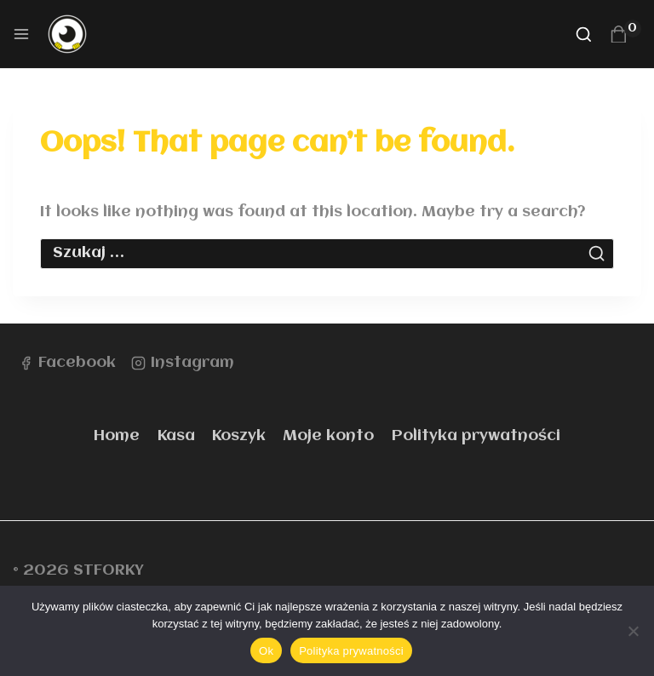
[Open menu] (21, 34)
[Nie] (632, 630)
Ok (266, 650)
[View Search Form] (584, 34)
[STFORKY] (74, 34)
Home (117, 436)
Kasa (176, 436)
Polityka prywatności (476, 436)
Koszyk (239, 436)
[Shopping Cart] (625, 34)
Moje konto (328, 436)
